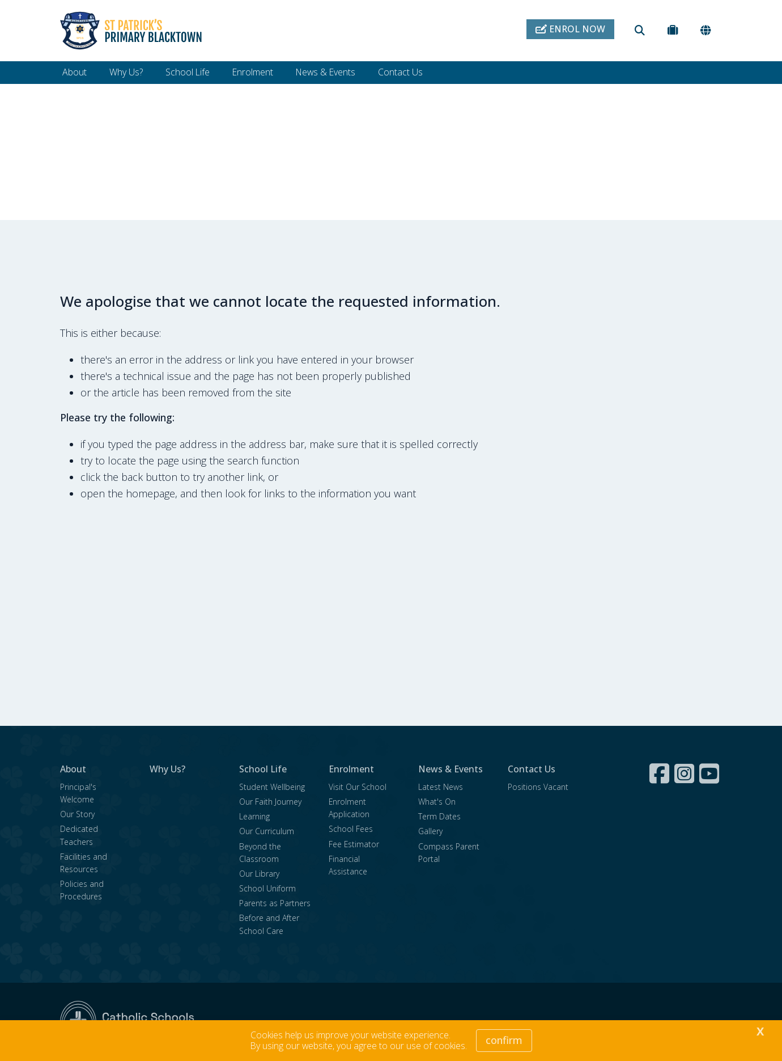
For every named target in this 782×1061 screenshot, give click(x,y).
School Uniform (267, 888)
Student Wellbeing (272, 786)
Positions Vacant (538, 786)
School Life (187, 72)
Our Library (259, 873)
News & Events (325, 72)
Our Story (77, 814)
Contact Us (400, 72)
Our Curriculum (266, 831)
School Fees (351, 828)
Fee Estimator (354, 844)
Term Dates (439, 816)
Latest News (440, 786)
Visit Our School (357, 786)
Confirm (504, 1040)
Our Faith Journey (270, 801)
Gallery (430, 831)
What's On (437, 801)
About (74, 72)
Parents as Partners (275, 903)
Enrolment (252, 72)
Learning (254, 816)
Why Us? (126, 72)
